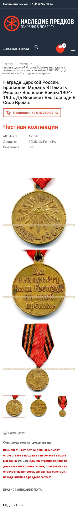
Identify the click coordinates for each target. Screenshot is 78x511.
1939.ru (22, 461)
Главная (7, 63)
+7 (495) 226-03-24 (41, 4)
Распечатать (17, 433)
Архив (24, 63)
